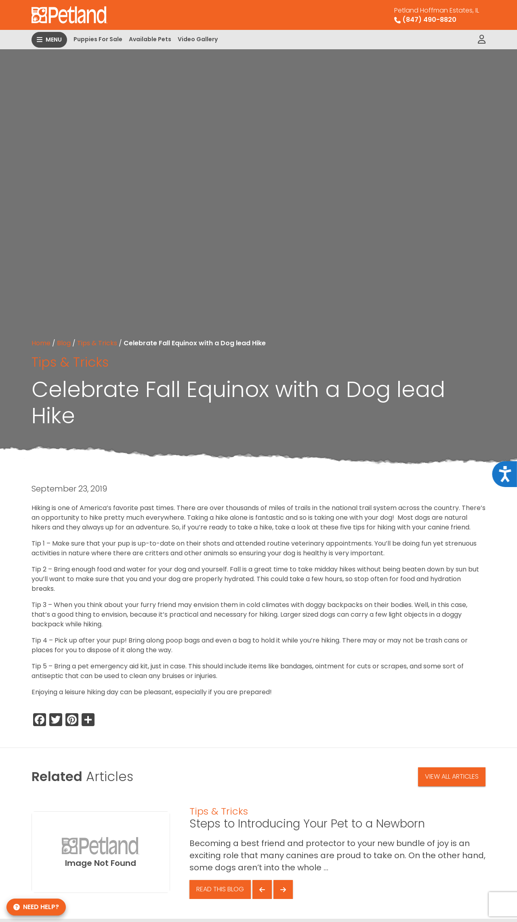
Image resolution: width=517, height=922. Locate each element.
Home (41, 343)
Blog (64, 343)
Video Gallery (198, 39)
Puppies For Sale (98, 39)
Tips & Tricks (97, 343)
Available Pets (150, 39)
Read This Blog (220, 889)
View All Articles (452, 776)
